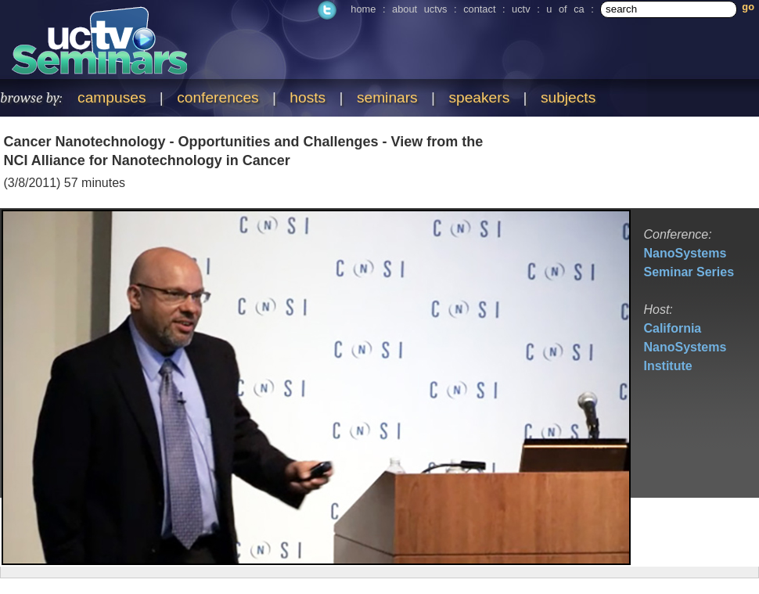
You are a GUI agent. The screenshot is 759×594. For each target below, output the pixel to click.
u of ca (565, 9)
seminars (387, 97)
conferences (218, 97)
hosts (308, 97)
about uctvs (419, 9)
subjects (568, 97)
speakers (478, 97)
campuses (111, 97)
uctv (521, 9)
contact (479, 9)
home (363, 9)
